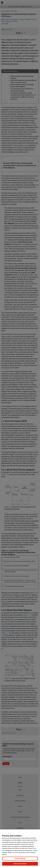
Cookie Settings (20, 858)
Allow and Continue (20, 863)
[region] (20, 848)
